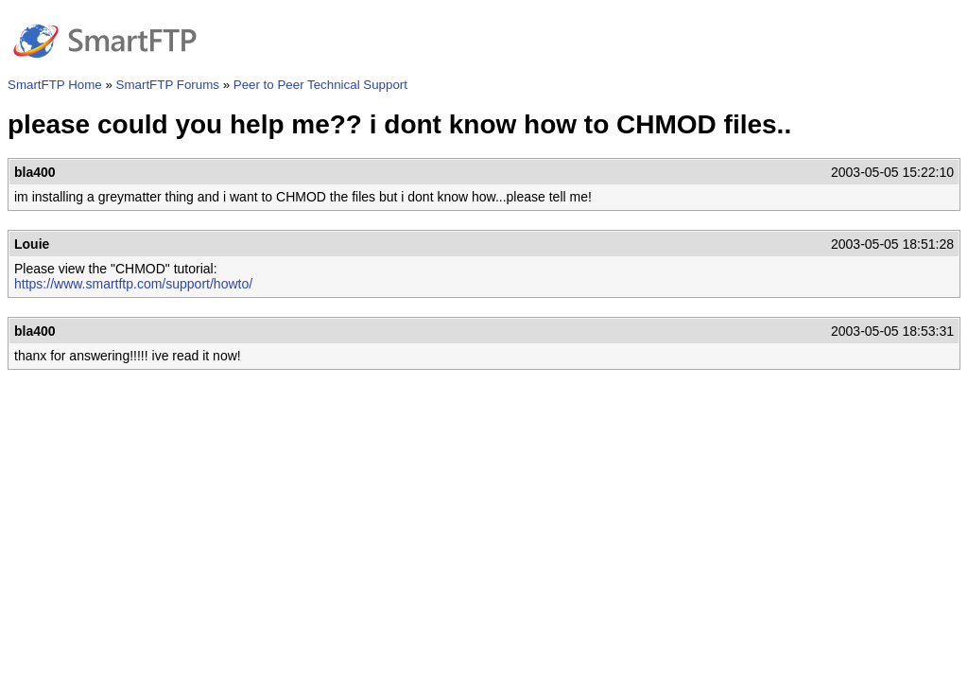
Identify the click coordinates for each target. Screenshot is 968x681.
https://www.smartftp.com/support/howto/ (133, 283)
